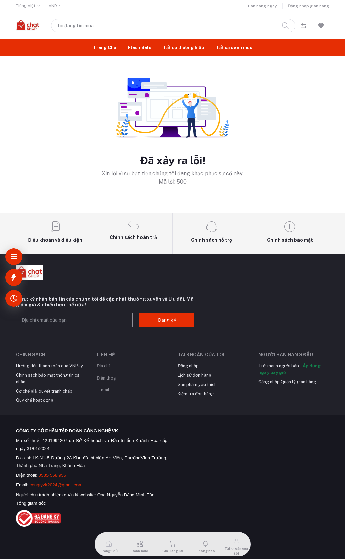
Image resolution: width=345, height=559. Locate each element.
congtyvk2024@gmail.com (56, 484)
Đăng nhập (188, 365)
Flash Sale (139, 47)
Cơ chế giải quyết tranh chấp (44, 391)
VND (53, 5)
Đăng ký (167, 320)
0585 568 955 (52, 475)
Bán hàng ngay (262, 6)
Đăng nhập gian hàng (308, 6)
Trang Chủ (104, 47)
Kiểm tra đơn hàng (196, 393)
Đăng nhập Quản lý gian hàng (287, 381)
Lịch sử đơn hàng (194, 375)
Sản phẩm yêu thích (197, 384)
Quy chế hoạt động (34, 400)
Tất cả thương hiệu (183, 47)
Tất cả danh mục (234, 47)
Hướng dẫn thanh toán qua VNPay (49, 365)
